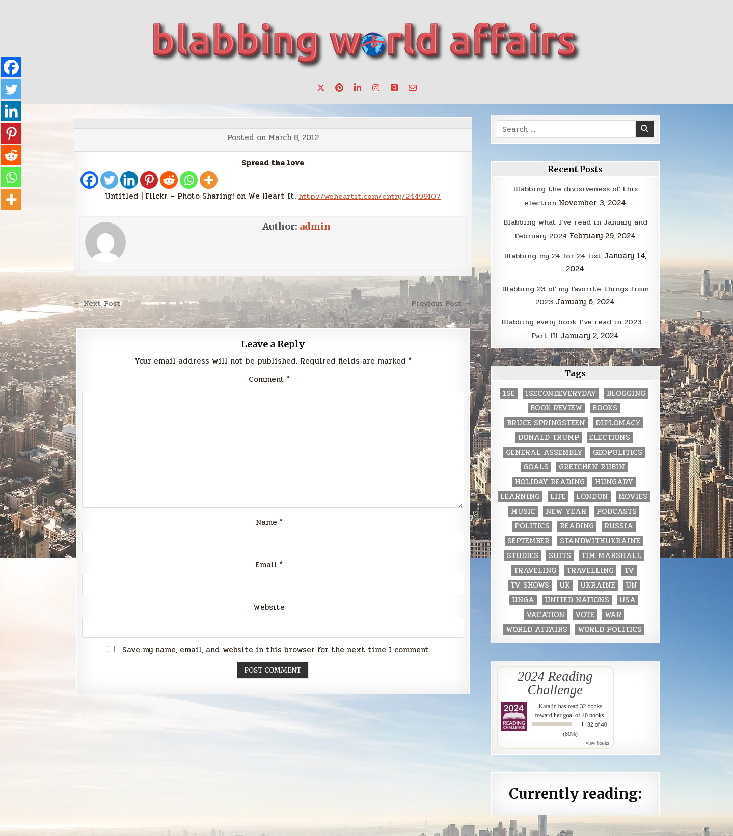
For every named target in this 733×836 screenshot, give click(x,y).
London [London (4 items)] (592, 495)
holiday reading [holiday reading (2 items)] (550, 480)
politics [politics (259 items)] (532, 524)
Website (269, 608)
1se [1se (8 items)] (509, 391)
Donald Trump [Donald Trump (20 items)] (548, 436)
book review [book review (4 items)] (556, 406)
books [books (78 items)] (604, 406)
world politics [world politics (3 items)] (610, 628)
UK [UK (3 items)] (564, 583)
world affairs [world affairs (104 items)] (536, 628)
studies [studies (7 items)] (522, 554)
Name (269, 522)
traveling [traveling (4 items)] (534, 569)
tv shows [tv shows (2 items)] (529, 583)
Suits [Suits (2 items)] (560, 554)
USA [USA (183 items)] (627, 598)
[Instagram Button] (376, 87)
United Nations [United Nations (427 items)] (577, 598)
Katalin (547, 704)
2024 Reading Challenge (555, 681)
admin (315, 226)
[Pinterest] (149, 180)
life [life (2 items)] (558, 495)
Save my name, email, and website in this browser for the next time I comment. (276, 650)
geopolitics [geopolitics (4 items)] (617, 450)
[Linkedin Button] (357, 87)
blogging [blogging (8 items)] (626, 391)
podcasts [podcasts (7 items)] (616, 510)
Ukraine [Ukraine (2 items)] (597, 583)
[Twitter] (109, 180)
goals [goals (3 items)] (536, 465)
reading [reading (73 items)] (577, 524)
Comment (269, 379)
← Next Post (98, 303)
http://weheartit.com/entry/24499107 (369, 196)
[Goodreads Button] (394, 87)
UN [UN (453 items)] (631, 583)
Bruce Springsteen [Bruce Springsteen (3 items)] (546, 421)
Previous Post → (440, 303)
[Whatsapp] (189, 180)
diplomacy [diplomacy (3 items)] (618, 421)
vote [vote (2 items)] (584, 613)
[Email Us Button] (412, 87)
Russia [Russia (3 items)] (618, 524)
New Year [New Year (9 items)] (566, 510)
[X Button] (321, 87)
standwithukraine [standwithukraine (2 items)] (600, 539)
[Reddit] (169, 180)
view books (597, 741)
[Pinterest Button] (339, 87)
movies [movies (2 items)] (632, 495)
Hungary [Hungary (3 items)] (614, 480)
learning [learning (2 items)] (520, 495)
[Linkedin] (129, 180)
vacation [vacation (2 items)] (545, 613)
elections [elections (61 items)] (609, 436)
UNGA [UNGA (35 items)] (523, 598)
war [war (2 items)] (613, 613)
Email (269, 565)
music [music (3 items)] (523, 510)
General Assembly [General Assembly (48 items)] (544, 450)
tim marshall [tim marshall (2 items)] (611, 554)
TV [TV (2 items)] (629, 569)
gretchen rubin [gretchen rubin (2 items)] (592, 465)
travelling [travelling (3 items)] (590, 569)
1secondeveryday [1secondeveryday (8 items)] (560, 391)
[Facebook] (89, 180)
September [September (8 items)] (528, 539)
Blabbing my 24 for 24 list (553, 254)
